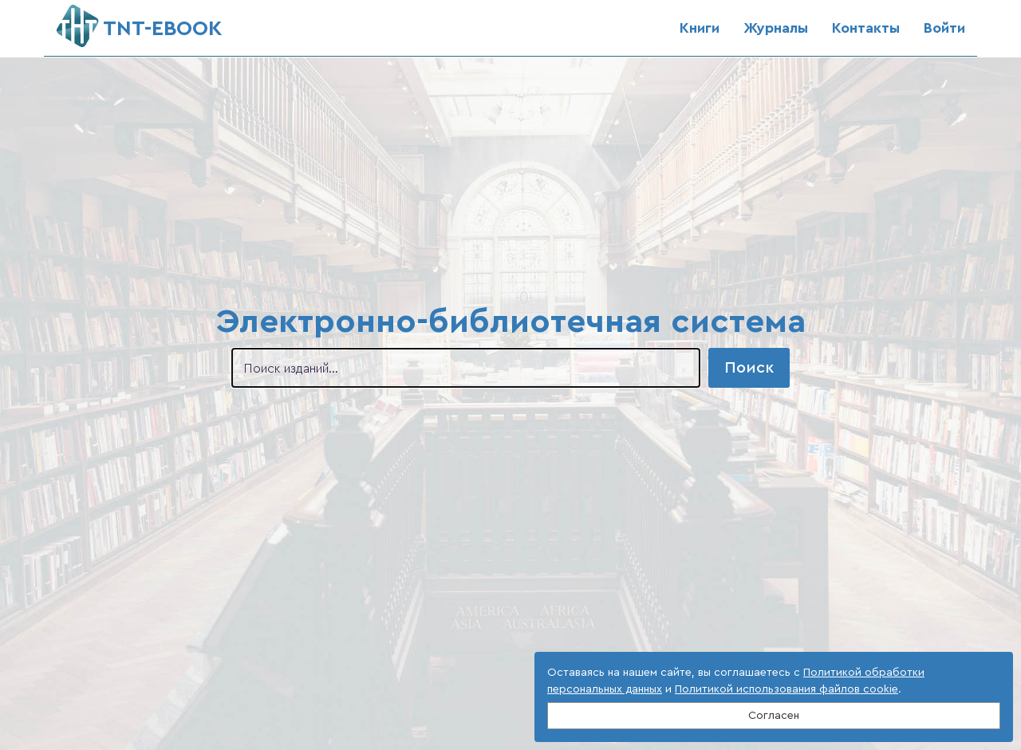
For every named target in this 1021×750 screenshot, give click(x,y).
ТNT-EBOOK (139, 22)
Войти (944, 28)
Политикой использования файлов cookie (786, 689)
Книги (699, 28)
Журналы (775, 28)
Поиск (749, 368)
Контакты (866, 28)
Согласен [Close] (773, 715)
